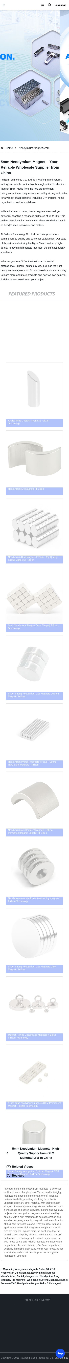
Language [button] (60, 5)
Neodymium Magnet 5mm (34, 148)
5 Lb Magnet (54, 1283)
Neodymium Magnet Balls (31, 1283)
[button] (43, 5)
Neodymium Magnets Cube (30, 1269)
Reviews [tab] (15, 1176)
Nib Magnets (19, 1279)
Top (60, 1352)
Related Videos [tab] (20, 1167)
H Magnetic (7, 1269)
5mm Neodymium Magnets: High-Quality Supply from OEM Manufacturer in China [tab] (33, 1153)
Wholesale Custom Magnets (42, 1279)
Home (9, 148)
